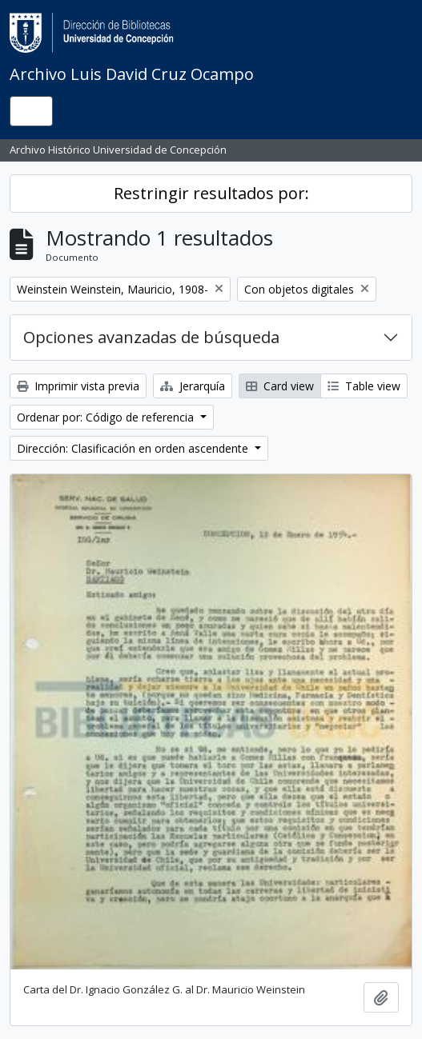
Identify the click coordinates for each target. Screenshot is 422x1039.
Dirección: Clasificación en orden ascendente (134, 448)
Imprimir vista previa (78, 386)
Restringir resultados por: (211, 193)
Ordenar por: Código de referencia (107, 417)
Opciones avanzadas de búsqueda (151, 337)
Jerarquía (192, 386)
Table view (364, 386)
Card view (280, 386)
